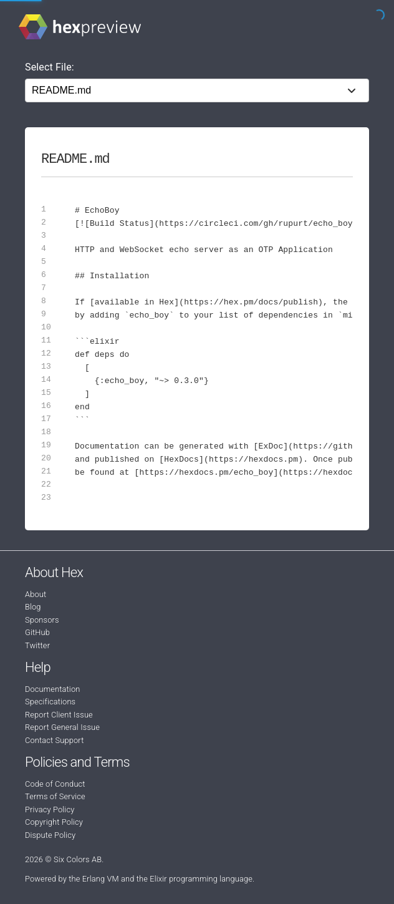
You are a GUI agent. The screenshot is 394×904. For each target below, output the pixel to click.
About (35, 594)
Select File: (49, 67)
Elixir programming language (201, 878)
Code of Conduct (55, 784)
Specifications (50, 701)
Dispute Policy (50, 835)
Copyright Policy (54, 822)
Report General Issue (62, 727)
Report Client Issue (59, 714)
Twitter (37, 645)
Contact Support (54, 740)
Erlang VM (100, 878)
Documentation (52, 689)
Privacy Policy (49, 809)
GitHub (37, 632)
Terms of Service (55, 796)
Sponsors (42, 620)
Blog (33, 606)
